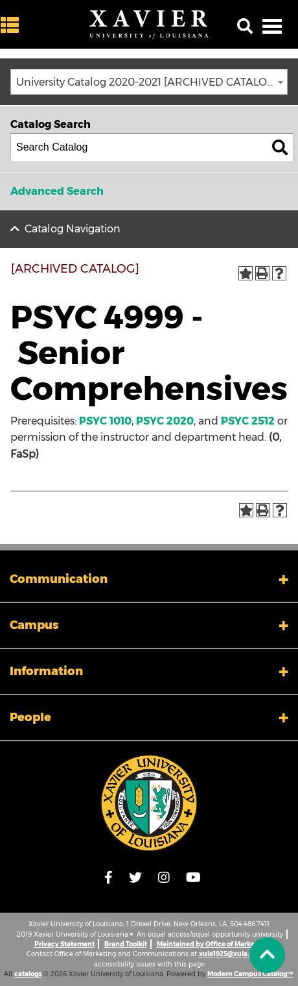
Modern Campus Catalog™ (250, 974)
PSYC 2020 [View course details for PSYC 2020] (165, 421)
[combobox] (149, 82)
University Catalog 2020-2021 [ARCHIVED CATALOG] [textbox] (147, 82)
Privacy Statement (64, 944)
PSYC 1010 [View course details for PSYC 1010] (105, 421)
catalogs (27, 974)
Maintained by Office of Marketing (212, 944)
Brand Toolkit (125, 944)
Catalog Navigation (72, 229)
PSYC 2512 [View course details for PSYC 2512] (248, 421)
